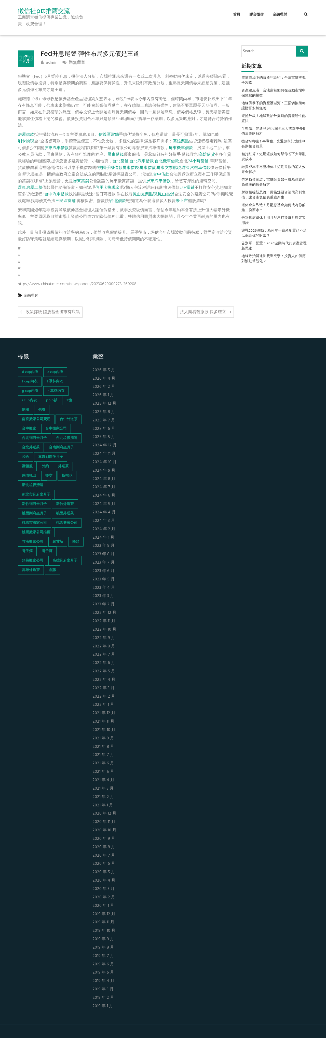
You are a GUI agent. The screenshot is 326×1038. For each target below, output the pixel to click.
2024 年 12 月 (104, 445)
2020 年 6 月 (103, 864)
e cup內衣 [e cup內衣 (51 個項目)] (55, 372)
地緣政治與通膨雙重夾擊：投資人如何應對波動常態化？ (273, 259)
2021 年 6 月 (103, 763)
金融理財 (280, 15)
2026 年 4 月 (103, 379)
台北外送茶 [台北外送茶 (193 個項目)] (31, 447)
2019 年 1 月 (102, 1006)
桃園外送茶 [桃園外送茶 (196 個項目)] (65, 513)
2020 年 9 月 (103, 839)
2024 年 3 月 (103, 521)
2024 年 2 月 (103, 529)
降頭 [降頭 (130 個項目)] (75, 542)
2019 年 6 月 (103, 964)
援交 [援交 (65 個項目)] (48, 476)
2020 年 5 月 (103, 872)
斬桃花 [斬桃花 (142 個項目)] (67, 476)
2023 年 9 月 (103, 546)
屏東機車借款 (181, 148)
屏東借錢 (115, 154)
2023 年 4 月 (103, 588)
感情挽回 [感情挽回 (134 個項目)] (29, 476)
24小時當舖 (198, 161)
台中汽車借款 (56, 194)
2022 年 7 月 (103, 655)
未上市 (182, 201)
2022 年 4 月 (103, 680)
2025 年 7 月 (103, 420)
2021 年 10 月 (103, 730)
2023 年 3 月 (103, 596)
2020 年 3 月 (103, 889)
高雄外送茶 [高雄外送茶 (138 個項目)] (31, 570)
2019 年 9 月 (103, 939)
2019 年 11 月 (103, 922)
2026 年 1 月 (103, 395)
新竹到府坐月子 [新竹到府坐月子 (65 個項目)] (34, 504)
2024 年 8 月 (103, 479)
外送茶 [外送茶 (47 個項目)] (63, 466)
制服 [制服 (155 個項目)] (25, 410)
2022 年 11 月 (103, 621)
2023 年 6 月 (103, 571)
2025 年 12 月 (104, 404)
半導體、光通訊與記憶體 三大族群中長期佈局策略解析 (273, 131)
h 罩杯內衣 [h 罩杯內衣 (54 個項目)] (55, 391)
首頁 (236, 15)
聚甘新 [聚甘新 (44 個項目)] (57, 542)
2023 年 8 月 (103, 554)
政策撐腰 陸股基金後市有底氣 (53, 312)
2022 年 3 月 (103, 688)
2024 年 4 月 (104, 512)
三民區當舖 (65, 201)
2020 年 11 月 (103, 822)
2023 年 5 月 (103, 579)
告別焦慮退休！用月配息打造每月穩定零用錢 (273, 221)
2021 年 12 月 (103, 713)
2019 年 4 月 (103, 981)
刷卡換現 (26, 141)
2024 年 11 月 (104, 454)
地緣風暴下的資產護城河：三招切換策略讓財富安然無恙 (273, 106)
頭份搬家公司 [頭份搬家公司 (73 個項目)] (32, 561)
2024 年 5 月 (103, 504)
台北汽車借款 (141, 161)
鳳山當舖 (166, 194)
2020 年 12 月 (104, 814)
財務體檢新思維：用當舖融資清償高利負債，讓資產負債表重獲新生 (273, 195)
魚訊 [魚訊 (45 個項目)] (52, 570)
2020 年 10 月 (104, 830)
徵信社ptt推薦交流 (44, 11)
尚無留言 (73, 63)
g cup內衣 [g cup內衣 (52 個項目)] (30, 391)
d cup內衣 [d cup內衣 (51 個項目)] (30, 372)
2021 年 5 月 (103, 772)
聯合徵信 (256, 15)
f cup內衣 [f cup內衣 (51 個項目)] (29, 381)
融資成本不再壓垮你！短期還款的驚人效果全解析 (273, 170)
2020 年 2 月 (103, 897)
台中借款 (161, 174)
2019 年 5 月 (103, 973)
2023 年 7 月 (103, 563)
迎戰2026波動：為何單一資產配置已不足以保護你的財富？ (274, 233)
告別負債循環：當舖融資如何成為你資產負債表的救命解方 (273, 182)
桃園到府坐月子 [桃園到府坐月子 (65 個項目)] (34, 513)
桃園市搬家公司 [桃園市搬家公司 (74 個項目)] (34, 523)
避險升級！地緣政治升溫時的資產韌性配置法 (273, 119)
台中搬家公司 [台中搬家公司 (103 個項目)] (56, 429)
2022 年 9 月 (103, 638)
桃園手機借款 (110, 168)
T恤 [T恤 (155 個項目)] (69, 400)
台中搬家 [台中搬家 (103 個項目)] (29, 429)
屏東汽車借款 (56, 148)
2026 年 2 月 (103, 387)
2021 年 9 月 (103, 738)
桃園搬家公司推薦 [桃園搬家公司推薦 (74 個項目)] (36, 532)
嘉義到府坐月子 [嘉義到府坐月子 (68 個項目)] (50, 457)
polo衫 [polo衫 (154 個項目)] (51, 400)
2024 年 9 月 (103, 471)
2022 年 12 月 (104, 613)
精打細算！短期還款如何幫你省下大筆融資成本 (273, 157)
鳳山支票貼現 (145, 194)
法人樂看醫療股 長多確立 (203, 312)
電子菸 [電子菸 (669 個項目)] (47, 551)
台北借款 (118, 201)
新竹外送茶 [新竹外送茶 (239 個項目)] (65, 504)
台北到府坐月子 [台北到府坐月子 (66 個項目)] (34, 438)
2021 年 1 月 (102, 805)
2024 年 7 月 (103, 487)
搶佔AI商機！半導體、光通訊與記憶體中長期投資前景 (273, 144)
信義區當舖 (109, 134)
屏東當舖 (81, 181)
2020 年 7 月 (103, 856)
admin (49, 63)
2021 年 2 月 (103, 797)
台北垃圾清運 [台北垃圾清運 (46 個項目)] (66, 438)
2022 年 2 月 (103, 697)
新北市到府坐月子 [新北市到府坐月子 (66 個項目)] (36, 495)
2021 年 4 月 (103, 780)
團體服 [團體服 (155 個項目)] (27, 466)
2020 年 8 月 (103, 847)
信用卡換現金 (107, 187)
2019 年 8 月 (103, 948)
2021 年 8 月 (103, 747)
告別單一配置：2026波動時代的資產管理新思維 (274, 246)
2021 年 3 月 (103, 789)
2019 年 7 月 (103, 956)
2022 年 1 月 (103, 705)
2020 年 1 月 (103, 906)
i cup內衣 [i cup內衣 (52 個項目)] (29, 400)
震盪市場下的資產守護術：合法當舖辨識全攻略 (273, 80)
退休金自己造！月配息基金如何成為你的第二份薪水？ (273, 208)
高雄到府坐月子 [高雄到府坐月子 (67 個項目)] (64, 561)
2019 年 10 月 (103, 931)
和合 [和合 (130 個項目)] (25, 457)
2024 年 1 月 (103, 538)
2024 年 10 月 (104, 462)
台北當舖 (120, 161)
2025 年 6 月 (103, 429)
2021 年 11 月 (103, 722)
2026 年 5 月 (103, 370)
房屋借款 (26, 134)
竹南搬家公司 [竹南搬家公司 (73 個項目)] (32, 542)
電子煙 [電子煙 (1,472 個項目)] (27, 551)
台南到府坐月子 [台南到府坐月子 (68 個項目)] (61, 447)
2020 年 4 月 (103, 881)
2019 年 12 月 (103, 914)
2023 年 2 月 (103, 604)
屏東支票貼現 (169, 168)
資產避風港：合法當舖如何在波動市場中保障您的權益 (273, 93)
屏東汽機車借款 (196, 168)
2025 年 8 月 (103, 412)
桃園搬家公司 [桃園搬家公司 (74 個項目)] (66, 523)
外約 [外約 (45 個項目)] (45, 466)
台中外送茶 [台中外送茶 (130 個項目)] (68, 419)
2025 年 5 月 (103, 437)
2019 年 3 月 (103, 989)
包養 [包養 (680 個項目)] (41, 410)
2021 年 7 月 (103, 755)
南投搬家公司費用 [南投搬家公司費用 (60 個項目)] (36, 419)
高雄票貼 (181, 141)
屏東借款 (148, 168)
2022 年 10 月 (104, 630)
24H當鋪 (187, 187)
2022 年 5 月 (103, 671)
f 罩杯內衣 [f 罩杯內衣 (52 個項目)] (55, 381)
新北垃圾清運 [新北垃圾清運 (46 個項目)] (32, 485)
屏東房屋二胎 (30, 187)
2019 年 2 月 (103, 998)
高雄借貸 (207, 154)
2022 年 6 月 (103, 663)
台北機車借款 (167, 161)
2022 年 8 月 (103, 646)
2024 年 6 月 (103, 496)
